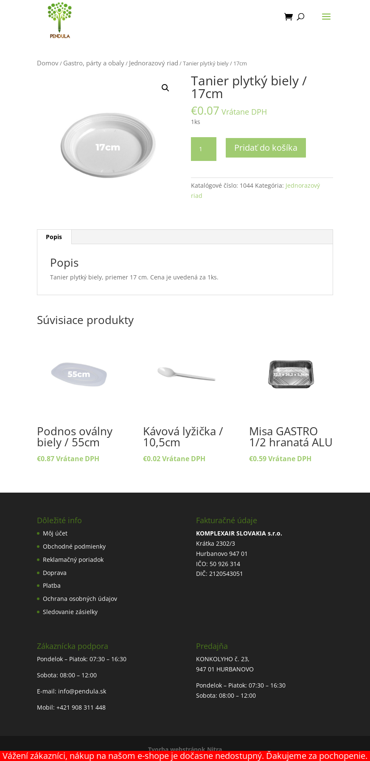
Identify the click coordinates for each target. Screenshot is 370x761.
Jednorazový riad (153, 63)
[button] (165, 88)
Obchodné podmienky (74, 546)
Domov (48, 63)
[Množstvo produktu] (203, 149)
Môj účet (55, 533)
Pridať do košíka (265, 147)
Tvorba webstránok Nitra (185, 749)
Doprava (55, 573)
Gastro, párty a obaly (93, 63)
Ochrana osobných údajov (80, 599)
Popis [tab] (54, 237)
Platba (52, 585)
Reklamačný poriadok (73, 559)
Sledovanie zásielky (70, 612)
